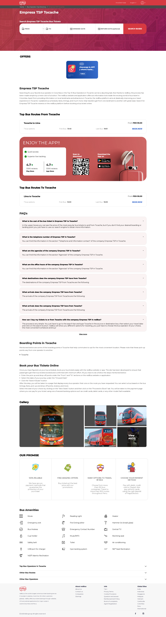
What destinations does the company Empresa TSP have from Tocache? (54, 278)
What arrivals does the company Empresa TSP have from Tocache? (52, 292)
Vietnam (140, 599)
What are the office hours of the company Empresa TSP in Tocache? (52, 265)
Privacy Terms (108, 591)
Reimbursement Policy (112, 599)
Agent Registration (110, 603)
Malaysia (140, 596)
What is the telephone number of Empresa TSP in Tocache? (48, 237)
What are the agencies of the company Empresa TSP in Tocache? (51, 251)
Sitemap (78, 596)
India (139, 589)
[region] (83, 70)
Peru (139, 606)
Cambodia (141, 601)
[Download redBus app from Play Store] (104, 162)
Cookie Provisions (110, 594)
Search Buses (135, 29)
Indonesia (140, 591)
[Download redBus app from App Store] (104, 167)
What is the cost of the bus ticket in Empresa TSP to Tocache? (50, 221)
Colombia (140, 603)
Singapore (141, 594)
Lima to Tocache (32, 196)
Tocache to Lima (32, 123)
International (141, 608)
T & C (105, 589)
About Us (78, 589)
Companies (79, 594)
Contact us (79, 591)
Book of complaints (110, 601)
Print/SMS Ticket (121, 3)
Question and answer (111, 596)
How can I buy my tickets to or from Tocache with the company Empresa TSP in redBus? (61, 320)
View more (83, 334)
